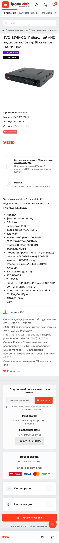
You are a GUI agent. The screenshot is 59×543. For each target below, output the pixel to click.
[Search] (5, 22)
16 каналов (13, 371)
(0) (15, 126)
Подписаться (43, 400)
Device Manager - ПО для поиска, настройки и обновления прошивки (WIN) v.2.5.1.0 (29, 353)
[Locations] (36, 4)
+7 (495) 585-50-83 (31, 434)
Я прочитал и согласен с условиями (30, 408)
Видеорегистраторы (17, 30)
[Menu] (5, 4)
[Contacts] (45, 4)
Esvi (25, 112)
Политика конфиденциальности (35, 407)
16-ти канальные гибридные (44, 30)
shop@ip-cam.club (29, 467)
